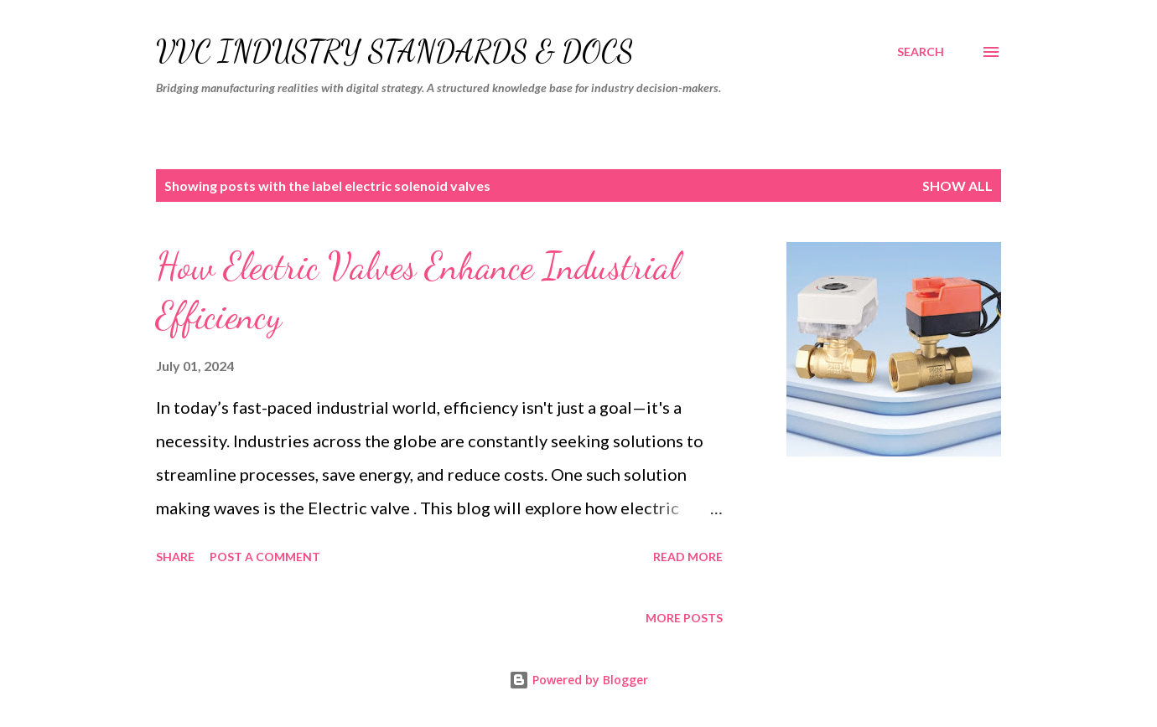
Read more (688, 556)
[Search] (920, 52)
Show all (957, 185)
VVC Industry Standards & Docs (395, 52)
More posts (684, 618)
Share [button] (175, 556)
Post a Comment (265, 556)
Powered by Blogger (578, 680)
